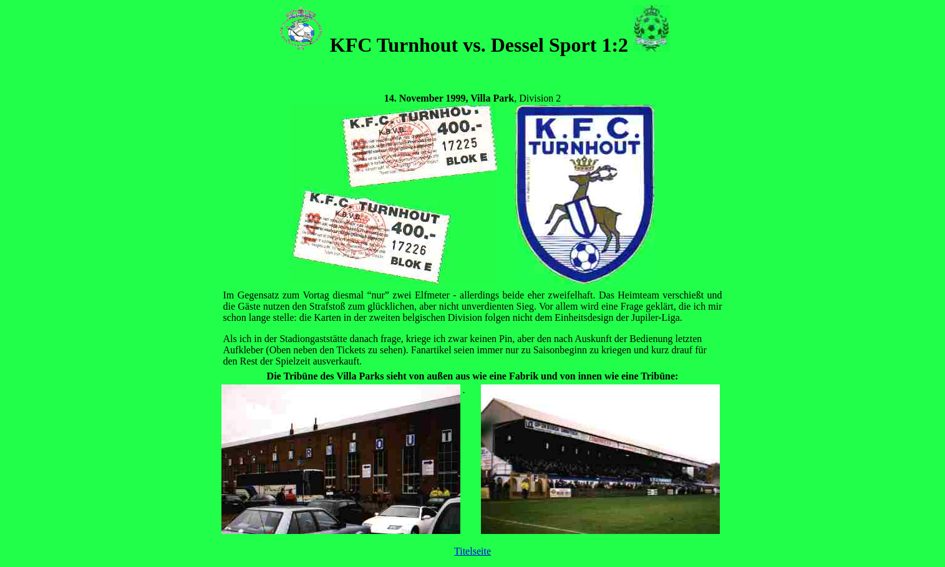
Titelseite (472, 551)
